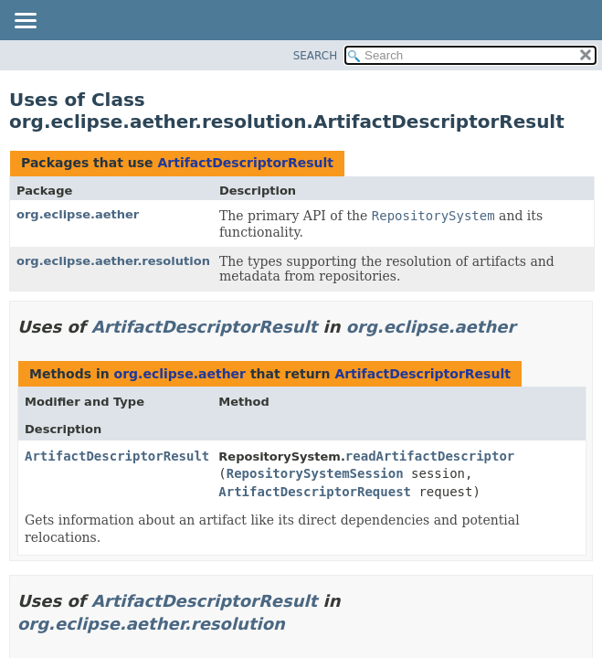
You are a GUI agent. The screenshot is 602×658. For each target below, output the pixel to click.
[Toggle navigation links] (24, 22)
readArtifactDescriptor (429, 456)
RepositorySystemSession (315, 473)
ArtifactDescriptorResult (245, 162)
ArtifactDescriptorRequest (314, 491)
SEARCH (315, 55)
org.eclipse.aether (77, 214)
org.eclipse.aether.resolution (113, 261)
